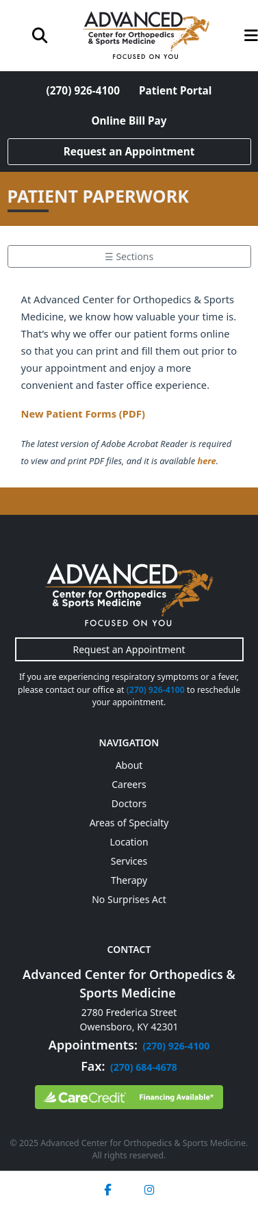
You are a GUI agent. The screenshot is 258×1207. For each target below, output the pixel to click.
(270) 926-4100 (83, 91)
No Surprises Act (129, 899)
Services (129, 860)
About (129, 765)
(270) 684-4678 (143, 1066)
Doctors (129, 803)
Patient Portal (175, 91)
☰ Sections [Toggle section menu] (129, 256)
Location (128, 841)
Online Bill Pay (128, 121)
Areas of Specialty (129, 822)
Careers (129, 784)
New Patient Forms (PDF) (83, 413)
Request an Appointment (129, 151)
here (206, 461)
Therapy (129, 880)
